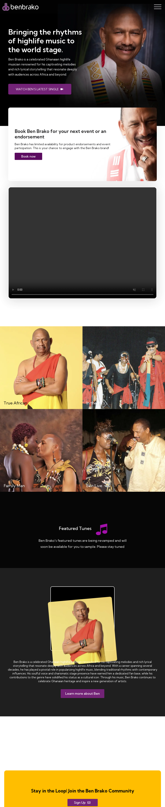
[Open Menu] (157, 6)
